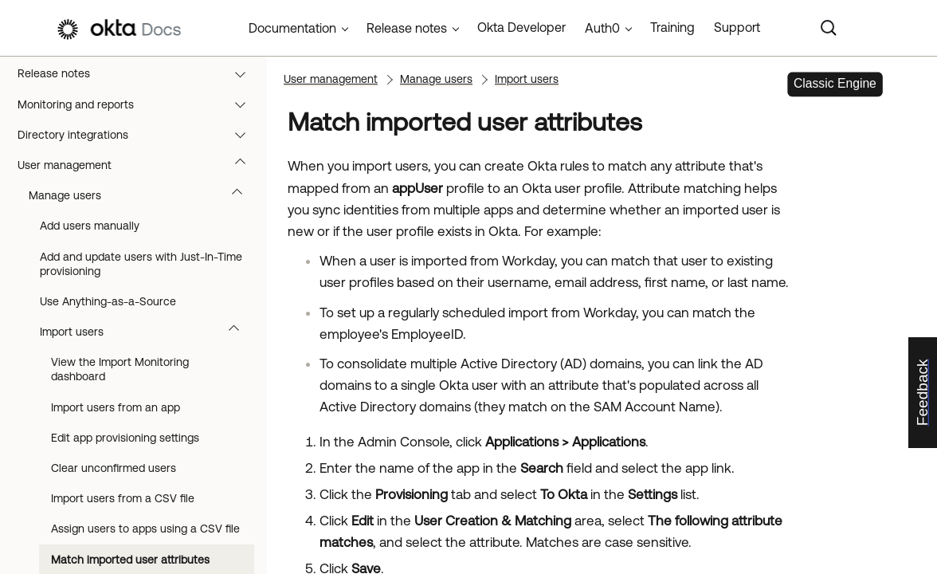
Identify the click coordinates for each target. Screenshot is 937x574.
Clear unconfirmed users (113, 468)
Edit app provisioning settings (125, 437)
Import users (147, 331)
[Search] (828, 28)
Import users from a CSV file (122, 498)
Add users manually (89, 225)
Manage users (143, 195)
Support (737, 27)
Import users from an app (115, 407)
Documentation (292, 28)
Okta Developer (521, 27)
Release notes (139, 73)
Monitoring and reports (139, 104)
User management (139, 165)
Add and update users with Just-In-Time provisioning (141, 263)
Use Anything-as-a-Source (108, 301)
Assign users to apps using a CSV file (145, 528)
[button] (244, 73)
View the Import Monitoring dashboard (120, 369)
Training (672, 27)
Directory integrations (139, 135)
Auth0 (602, 28)
